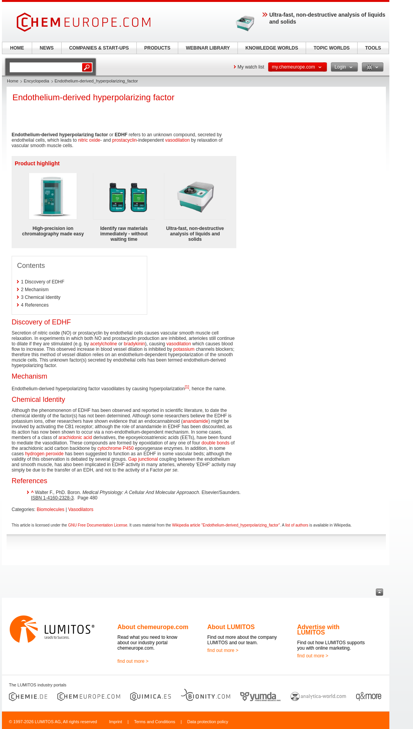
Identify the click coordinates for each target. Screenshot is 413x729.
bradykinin (134, 343)
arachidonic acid (75, 437)
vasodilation (177, 140)
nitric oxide (89, 140)
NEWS (47, 48)
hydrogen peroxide (44, 453)
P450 (128, 448)
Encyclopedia (36, 81)
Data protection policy (207, 721)
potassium (183, 349)
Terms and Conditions (154, 721)
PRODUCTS (157, 48)
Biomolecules (50, 509)
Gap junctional (143, 459)
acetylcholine (103, 343)
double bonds (215, 443)
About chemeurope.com (152, 627)
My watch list (250, 67)
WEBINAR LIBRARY (208, 48)
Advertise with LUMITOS (318, 630)
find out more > (132, 661)
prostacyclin (124, 140)
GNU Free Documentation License (97, 525)
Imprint (115, 721)
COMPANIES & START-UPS (99, 48)
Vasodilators (80, 509)
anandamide (195, 421)
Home (12, 81)
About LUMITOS (231, 627)
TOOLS (373, 48)
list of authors (296, 525)
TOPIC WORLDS (331, 48)
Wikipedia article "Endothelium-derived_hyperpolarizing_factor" (226, 525)
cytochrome (109, 448)
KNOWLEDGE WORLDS (272, 48)
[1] (187, 387)
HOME (17, 48)
